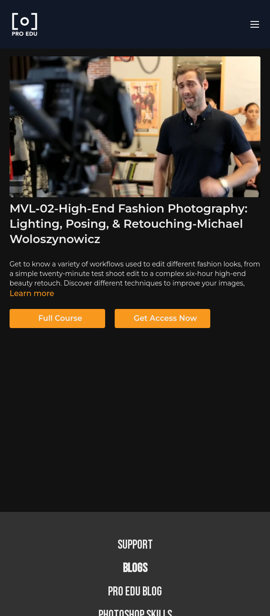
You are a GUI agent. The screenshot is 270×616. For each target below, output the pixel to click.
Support (135, 545)
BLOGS (135, 568)
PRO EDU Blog (135, 591)
